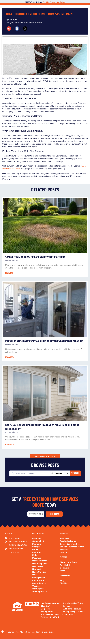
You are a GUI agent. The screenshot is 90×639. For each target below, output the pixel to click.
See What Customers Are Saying (54, 2)
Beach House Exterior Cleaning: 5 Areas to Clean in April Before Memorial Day (42, 427)
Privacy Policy (68, 611)
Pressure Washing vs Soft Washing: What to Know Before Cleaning (44, 341)
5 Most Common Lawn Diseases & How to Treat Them (35, 257)
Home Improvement (21, 22)
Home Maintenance (35, 22)
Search (75, 473)
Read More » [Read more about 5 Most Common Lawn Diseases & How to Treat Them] (9, 273)
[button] (9, 28)
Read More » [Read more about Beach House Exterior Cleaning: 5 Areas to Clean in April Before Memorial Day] (9, 444)
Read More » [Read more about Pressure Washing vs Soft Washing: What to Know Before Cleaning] (9, 357)
